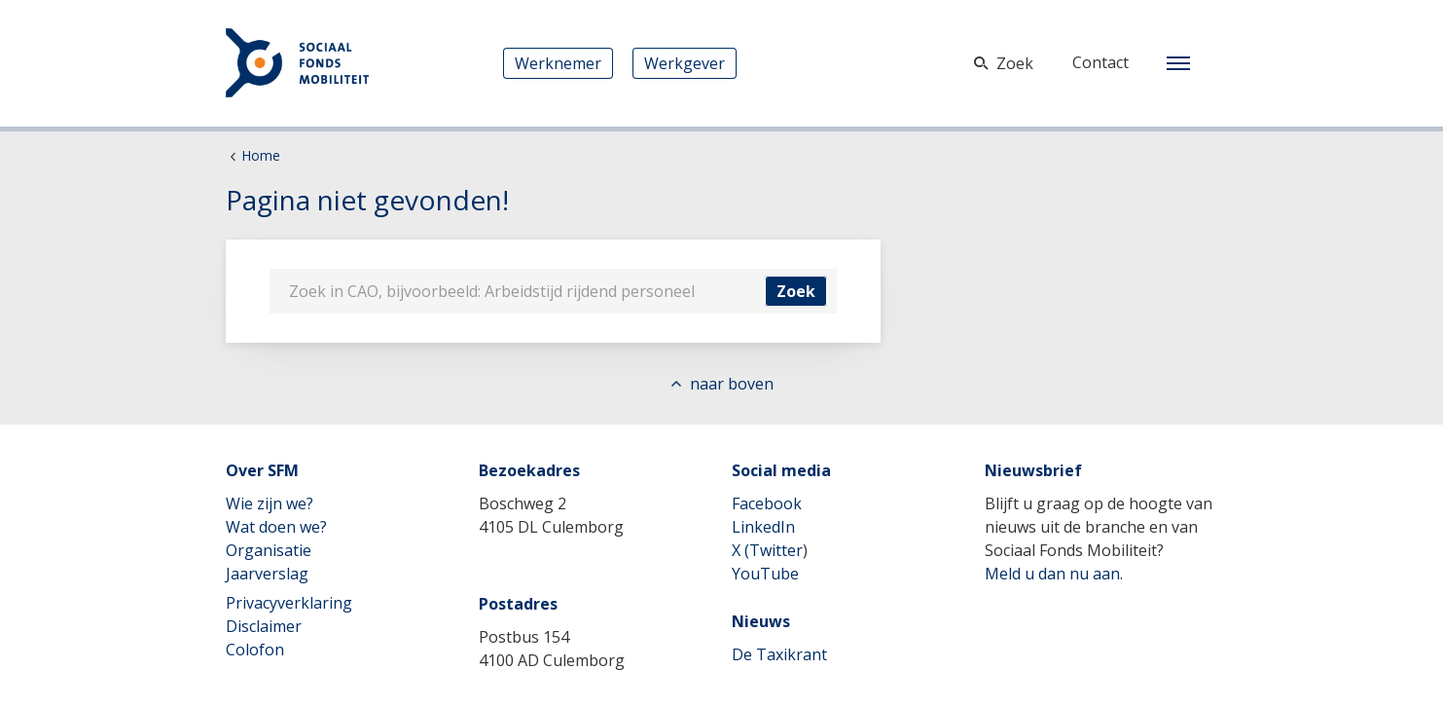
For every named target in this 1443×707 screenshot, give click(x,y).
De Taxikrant (779, 654)
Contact (1100, 62)
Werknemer (558, 63)
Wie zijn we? (269, 503)
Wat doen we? (276, 527)
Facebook (767, 503)
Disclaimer (264, 626)
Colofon (255, 649)
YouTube (765, 573)
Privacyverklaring (289, 603)
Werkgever (684, 63)
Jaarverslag (267, 573)
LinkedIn (763, 527)
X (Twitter (767, 550)
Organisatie (268, 550)
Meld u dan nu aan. (1054, 573)
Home (260, 155)
